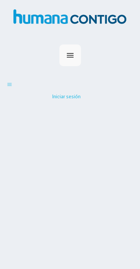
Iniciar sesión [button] (66, 96)
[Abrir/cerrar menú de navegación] (9, 84)
